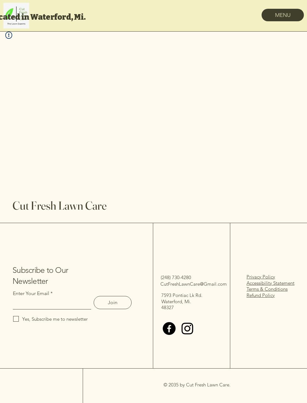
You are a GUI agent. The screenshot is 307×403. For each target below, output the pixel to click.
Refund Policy (261, 295)
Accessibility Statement (270, 283)
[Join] (113, 302)
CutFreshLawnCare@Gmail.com (193, 284)
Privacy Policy (261, 277)
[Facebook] (169, 328)
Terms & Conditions (267, 289)
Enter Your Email (31, 293)
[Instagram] (187, 328)
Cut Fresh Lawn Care (60, 205)
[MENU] (283, 15)
